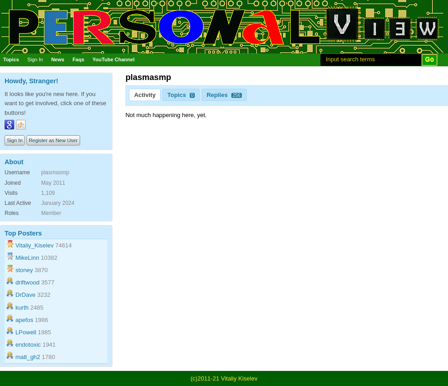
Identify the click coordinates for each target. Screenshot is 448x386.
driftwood (28, 282)
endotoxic (28, 344)
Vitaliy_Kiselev (35, 245)
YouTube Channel (113, 59)
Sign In (35, 59)
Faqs (79, 59)
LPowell (26, 332)
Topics (11, 59)
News (57, 59)
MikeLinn (27, 257)
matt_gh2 (28, 357)
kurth (22, 307)
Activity (144, 94)
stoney (24, 270)
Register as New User (53, 140)
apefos (24, 319)
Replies (224, 94)
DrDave (26, 294)
